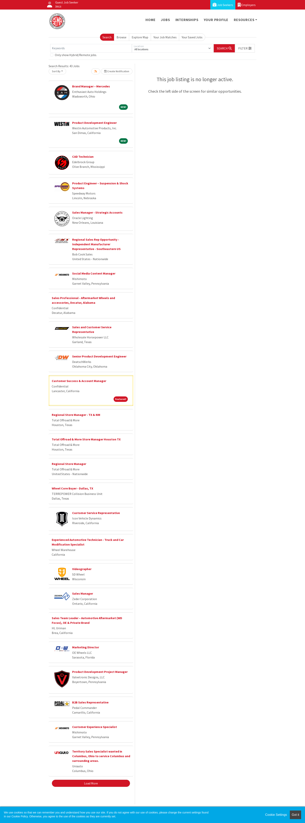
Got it (295, 814)
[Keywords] (91, 48)
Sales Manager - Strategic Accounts (97, 212)
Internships (186, 20)
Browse (121, 37)
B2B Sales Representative (90, 702)
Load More (91, 783)
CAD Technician (83, 156)
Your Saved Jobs (192, 37)
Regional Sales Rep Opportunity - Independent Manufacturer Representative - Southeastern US (96, 244)
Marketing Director (85, 647)
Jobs (165, 20)
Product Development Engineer (94, 123)
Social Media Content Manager (93, 273)
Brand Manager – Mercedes (91, 86)
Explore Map (140, 37)
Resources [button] (244, 20)
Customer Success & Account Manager (79, 381)
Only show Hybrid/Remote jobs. (76, 55)
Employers (247, 4)
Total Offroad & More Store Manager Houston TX (86, 439)
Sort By (56, 71)
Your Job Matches (165, 37)
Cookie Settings (276, 814)
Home (150, 20)
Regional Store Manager (69, 464)
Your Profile (216, 20)
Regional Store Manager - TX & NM (76, 415)
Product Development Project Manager (100, 672)
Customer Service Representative (96, 513)
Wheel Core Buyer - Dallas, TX (72, 488)
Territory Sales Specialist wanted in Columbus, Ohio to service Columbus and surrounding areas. (101, 756)
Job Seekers (223, 4)
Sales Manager (82, 593)
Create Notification (116, 71)
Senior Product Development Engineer (99, 356)
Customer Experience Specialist (94, 727)
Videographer (81, 569)
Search (107, 37)
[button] (245, 48)
